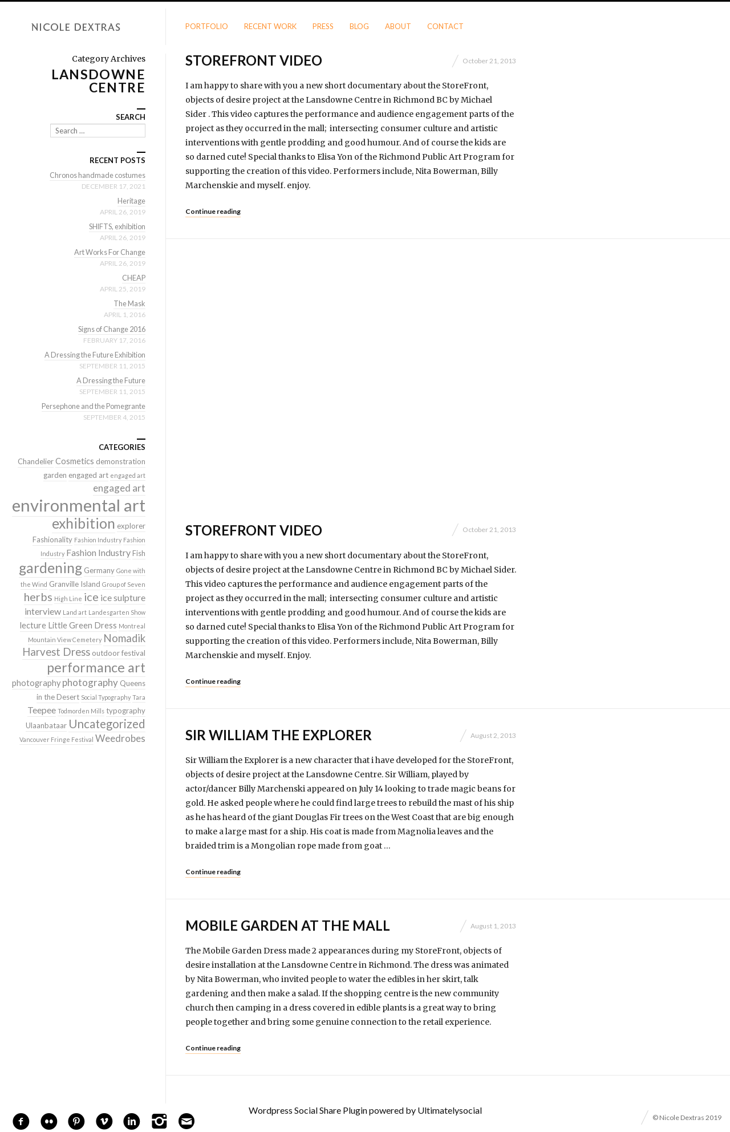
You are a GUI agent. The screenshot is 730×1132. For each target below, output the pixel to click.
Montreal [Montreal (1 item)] (132, 626)
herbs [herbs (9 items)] (38, 596)
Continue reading (213, 211)
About (398, 26)
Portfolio (206, 26)
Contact (445, 26)
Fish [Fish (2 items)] (138, 553)
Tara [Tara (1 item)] (138, 697)
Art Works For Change (108, 252)
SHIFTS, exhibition (114, 226)
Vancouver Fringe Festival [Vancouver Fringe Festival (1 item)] (56, 739)
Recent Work (270, 26)
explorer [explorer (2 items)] (131, 525)
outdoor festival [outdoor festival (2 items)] (118, 653)
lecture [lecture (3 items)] (33, 625)
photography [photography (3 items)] (36, 683)
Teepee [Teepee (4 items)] (41, 709)
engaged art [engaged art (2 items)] (88, 475)
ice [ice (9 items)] (91, 596)
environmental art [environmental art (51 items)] (78, 505)
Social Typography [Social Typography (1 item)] (106, 697)
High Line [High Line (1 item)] (68, 598)
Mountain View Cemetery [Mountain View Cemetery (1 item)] (65, 639)
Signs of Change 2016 (109, 329)
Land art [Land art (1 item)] (75, 612)
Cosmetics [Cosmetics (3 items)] (74, 461)
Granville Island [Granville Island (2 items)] (74, 584)
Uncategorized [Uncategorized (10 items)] (106, 724)
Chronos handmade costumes (95, 175)
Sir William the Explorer (278, 735)
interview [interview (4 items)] (43, 611)
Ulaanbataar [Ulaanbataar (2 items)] (46, 725)
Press (323, 26)
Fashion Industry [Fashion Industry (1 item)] (97, 539)
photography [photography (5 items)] (90, 682)
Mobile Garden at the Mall (287, 925)
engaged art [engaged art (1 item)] (127, 475)
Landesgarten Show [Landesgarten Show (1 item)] (116, 612)
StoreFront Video (253, 60)
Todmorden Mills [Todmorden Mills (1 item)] (81, 711)
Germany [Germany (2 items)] (99, 570)
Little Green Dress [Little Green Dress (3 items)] (82, 625)
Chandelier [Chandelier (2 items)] (36, 461)
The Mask (128, 303)
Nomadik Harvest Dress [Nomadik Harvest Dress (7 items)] (83, 645)
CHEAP (133, 277)
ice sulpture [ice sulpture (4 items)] (122, 597)
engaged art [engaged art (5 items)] (119, 488)
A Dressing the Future (109, 380)
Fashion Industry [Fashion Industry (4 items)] (98, 552)
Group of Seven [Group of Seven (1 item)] (123, 584)
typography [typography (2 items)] (125, 710)
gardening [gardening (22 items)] (50, 567)
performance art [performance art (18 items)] (96, 667)
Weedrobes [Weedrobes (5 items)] (120, 738)
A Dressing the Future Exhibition (92, 354)
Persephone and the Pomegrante (90, 406)
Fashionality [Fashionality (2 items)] (52, 539)
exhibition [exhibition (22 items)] (83, 523)
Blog (359, 26)
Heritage (131, 200)
